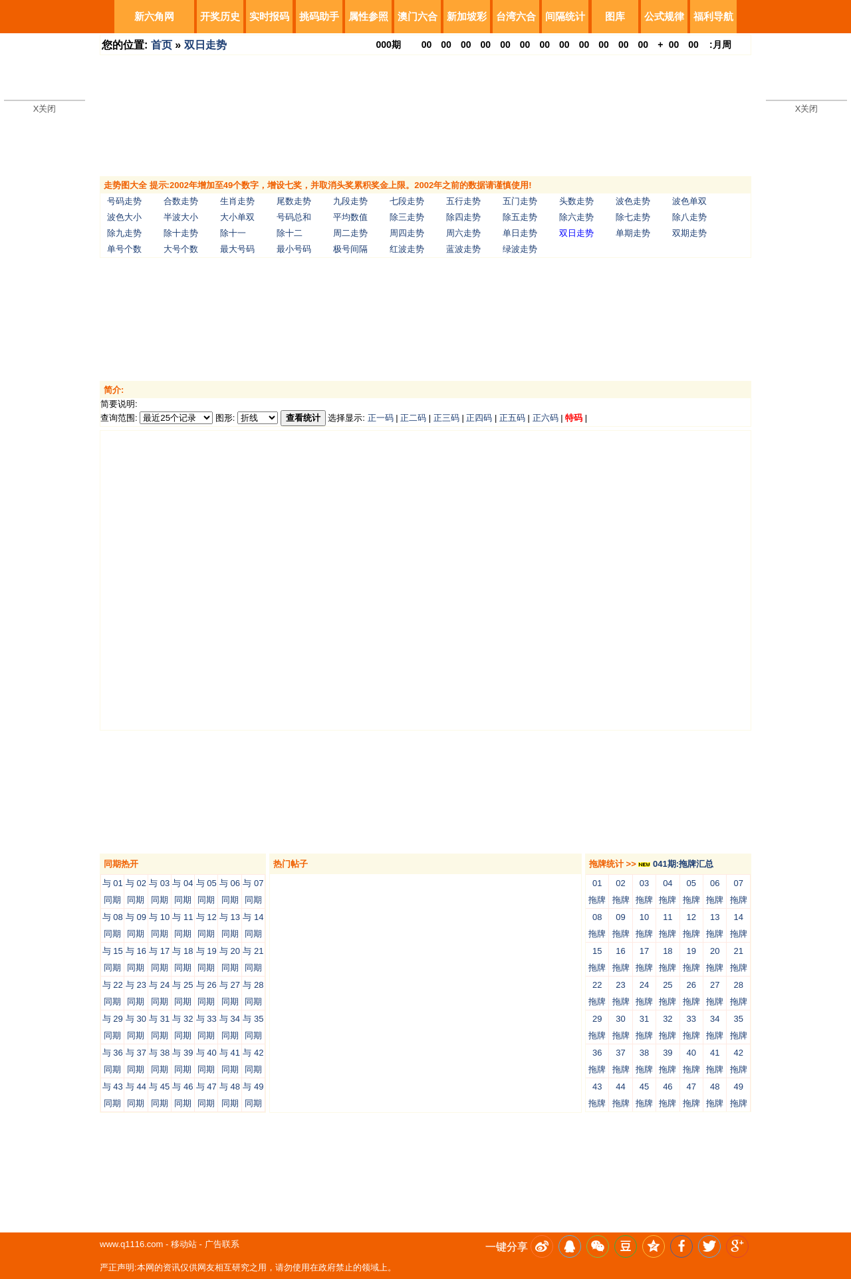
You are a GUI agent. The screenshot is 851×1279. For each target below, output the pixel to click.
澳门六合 (417, 16)
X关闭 (45, 109)
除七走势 (633, 217)
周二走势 (350, 233)
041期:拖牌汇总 (675, 864)
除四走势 (463, 217)
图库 (615, 16)
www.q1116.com (131, 1244)
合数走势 (181, 201)
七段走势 (407, 201)
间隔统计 (565, 16)
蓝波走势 (463, 249)
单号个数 (124, 249)
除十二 (290, 233)
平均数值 (350, 217)
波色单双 (689, 201)
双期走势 (689, 233)
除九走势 (124, 233)
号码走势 (124, 201)
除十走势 (181, 233)
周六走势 (463, 233)
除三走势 (407, 217)
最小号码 (294, 249)
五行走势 (463, 201)
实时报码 (269, 16)
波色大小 (124, 217)
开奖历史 (220, 16)
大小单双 (237, 217)
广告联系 (222, 1244)
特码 (573, 418)
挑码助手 (319, 16)
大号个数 (181, 249)
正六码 (545, 418)
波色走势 (633, 201)
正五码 (512, 418)
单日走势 (520, 233)
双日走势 (205, 45)
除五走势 (520, 217)
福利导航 (713, 16)
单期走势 (633, 233)
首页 (161, 45)
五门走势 (520, 201)
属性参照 (368, 16)
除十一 (233, 233)
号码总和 (294, 217)
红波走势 (407, 249)
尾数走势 (294, 201)
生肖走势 (237, 201)
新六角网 (154, 16)
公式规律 (664, 16)
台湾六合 (516, 16)
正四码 (479, 418)
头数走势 (576, 201)
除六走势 (576, 217)
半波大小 (181, 217)
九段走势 (350, 201)
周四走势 (407, 233)
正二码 (413, 418)
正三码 (446, 418)
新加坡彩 (467, 16)
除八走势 (689, 217)
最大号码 (237, 249)
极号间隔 (350, 249)
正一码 (381, 418)
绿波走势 (520, 249)
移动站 (184, 1244)
